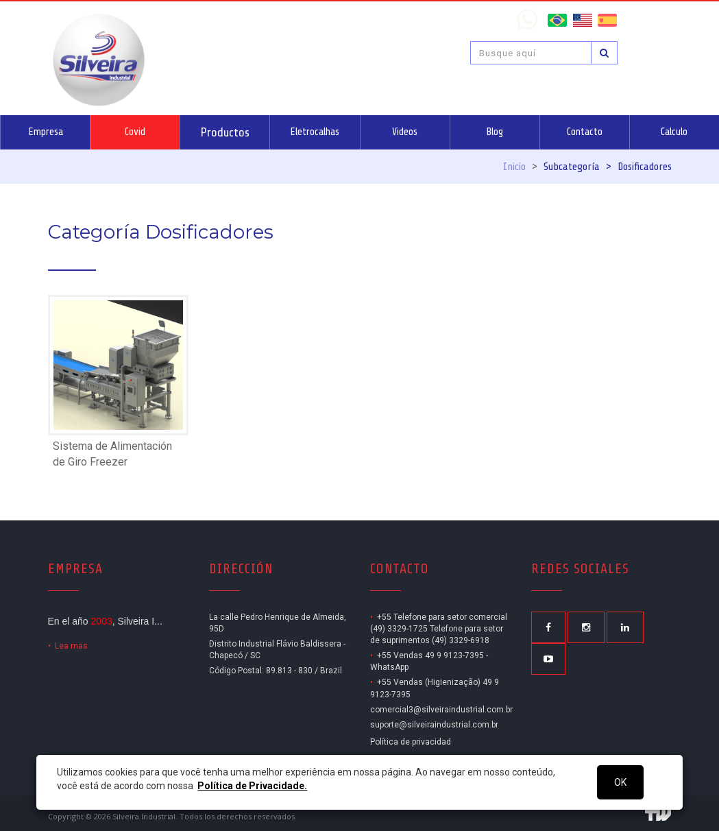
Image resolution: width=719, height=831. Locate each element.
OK (620, 782)
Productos (224, 132)
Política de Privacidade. (252, 785)
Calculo (674, 132)
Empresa (45, 132)
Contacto (584, 132)
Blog (494, 132)
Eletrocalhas (314, 132)
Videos (404, 132)
